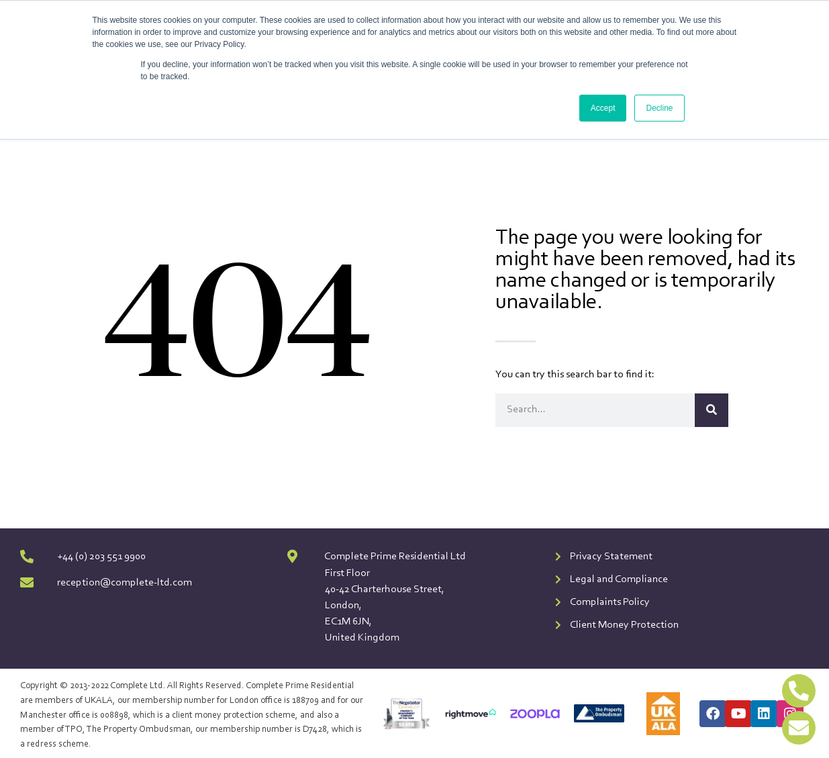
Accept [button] (603, 108)
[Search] (711, 410)
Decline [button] (659, 108)
